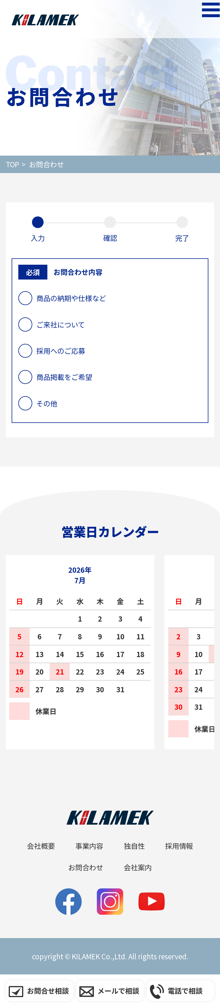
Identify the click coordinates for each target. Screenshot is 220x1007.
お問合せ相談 (48, 990)
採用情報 (179, 846)
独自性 (134, 846)
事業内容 (89, 846)
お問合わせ (46, 164)
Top (12, 164)
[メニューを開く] (202, 19)
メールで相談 (118, 990)
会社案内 (138, 867)
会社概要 (41, 846)
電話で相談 (185, 990)
